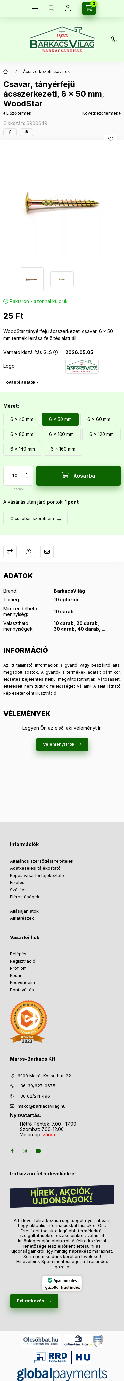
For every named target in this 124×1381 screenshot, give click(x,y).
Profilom (18, 968)
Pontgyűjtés (22, 989)
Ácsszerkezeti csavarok (46, 71)
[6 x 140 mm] (22, 449)
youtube (38, 1151)
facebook (12, 1151)
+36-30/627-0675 (36, 1085)
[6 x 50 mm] (60, 419)
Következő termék (100, 113)
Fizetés (17, 882)
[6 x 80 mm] (21, 434)
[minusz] (26, 480)
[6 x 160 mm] (63, 449)
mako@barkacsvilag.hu (42, 1106)
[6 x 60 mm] (98, 419)
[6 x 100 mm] (61, 434)
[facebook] (10, 132)
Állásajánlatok (24, 911)
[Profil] (68, 8)
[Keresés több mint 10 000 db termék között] (51, 8)
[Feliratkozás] (35, 518)
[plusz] (26, 471)
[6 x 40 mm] (21, 419)
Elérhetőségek (24, 896)
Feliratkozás (30, 1300)
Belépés (18, 953)
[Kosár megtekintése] (89, 8)
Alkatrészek (22, 918)
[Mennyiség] (14, 475)
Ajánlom (47, 551)
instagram (25, 1151)
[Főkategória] (5, 72)
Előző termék (18, 113)
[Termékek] (35, 8)
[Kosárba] (78, 476)
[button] (62, 202)
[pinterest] (26, 132)
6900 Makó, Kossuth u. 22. (45, 1075)
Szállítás (18, 889)
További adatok (19, 382)
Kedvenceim (22, 982)
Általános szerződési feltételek (41, 861)
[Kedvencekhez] (110, 139)
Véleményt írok (58, 744)
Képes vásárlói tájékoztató (37, 875)
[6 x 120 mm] (101, 434)
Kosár (15, 975)
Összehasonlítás (10, 551)
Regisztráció (22, 961)
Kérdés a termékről (28, 551)
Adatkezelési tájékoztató (35, 868)
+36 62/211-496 (34, 1096)
